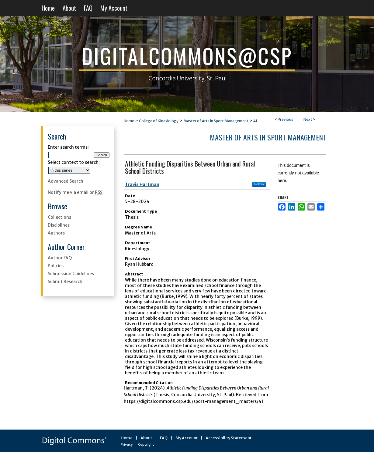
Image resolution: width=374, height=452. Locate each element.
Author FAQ (60, 258)
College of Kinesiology (158, 121)
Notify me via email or (75, 192)
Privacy (127, 444)
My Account (186, 437)
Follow (259, 184)
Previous (285, 119)
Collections (59, 217)
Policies (56, 265)
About (146, 437)
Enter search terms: (68, 147)
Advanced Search (65, 181)
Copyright (146, 444)
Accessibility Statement (228, 437)
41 (255, 121)
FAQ (164, 437)
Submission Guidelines (71, 273)
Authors (56, 233)
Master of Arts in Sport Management (215, 121)
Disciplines (59, 225)
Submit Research (65, 281)
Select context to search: (74, 162)
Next (307, 119)
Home (129, 121)
